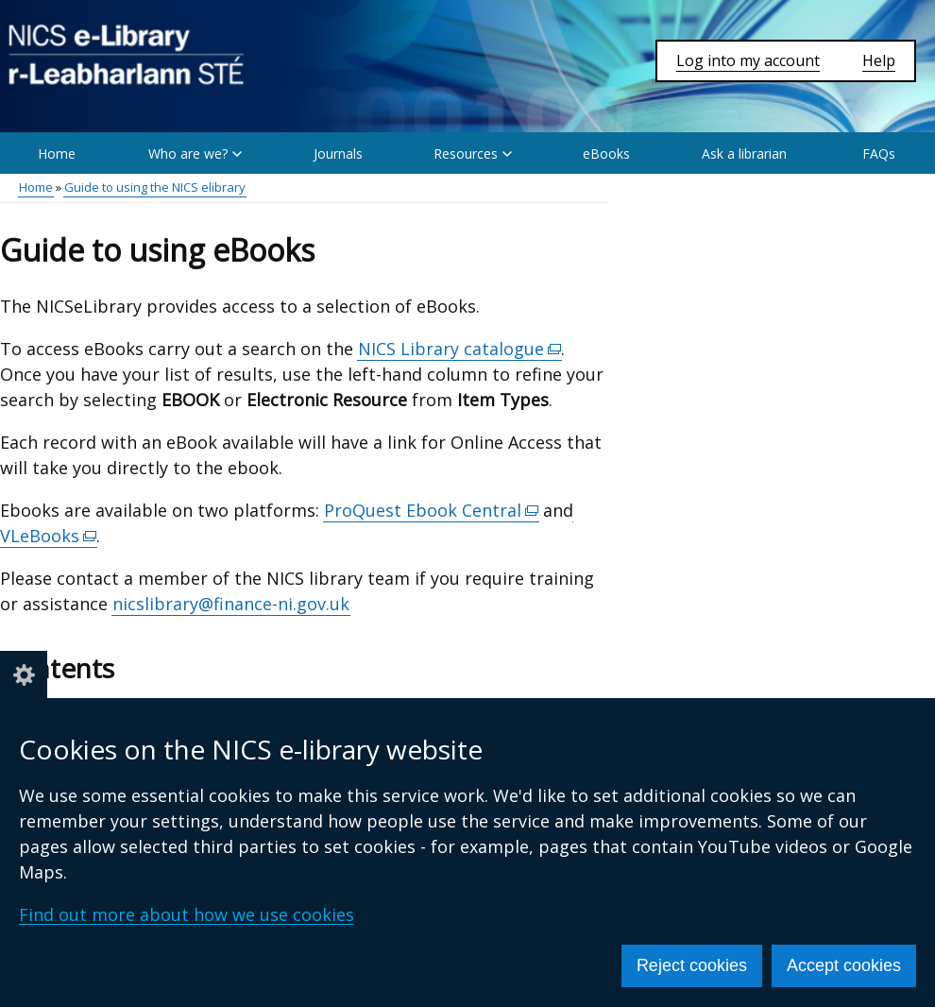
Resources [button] (473, 153)
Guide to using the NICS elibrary (155, 187)
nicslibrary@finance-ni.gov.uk (230, 603)
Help (878, 60)
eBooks (606, 153)
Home (57, 153)
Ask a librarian (744, 153)
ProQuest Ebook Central (431, 510)
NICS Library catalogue (460, 349)
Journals (338, 153)
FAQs (878, 153)
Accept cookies (844, 965)
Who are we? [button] (195, 153)
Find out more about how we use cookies (186, 914)
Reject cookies (692, 965)
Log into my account (748, 60)
